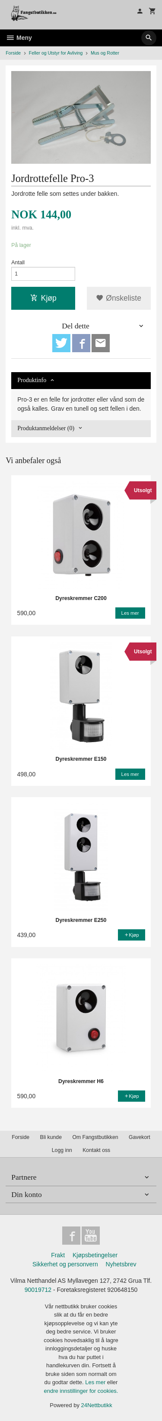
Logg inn (62, 1150)
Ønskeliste (118, 298)
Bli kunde (51, 1137)
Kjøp (43, 298)
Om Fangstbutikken (95, 1137)
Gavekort (139, 1137)
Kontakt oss (96, 1150)
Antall (18, 263)
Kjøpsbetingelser (95, 1255)
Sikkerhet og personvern (65, 1264)
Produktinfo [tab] (31, 380)
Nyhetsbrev (121, 1264)
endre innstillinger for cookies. (81, 1391)
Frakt (58, 1255)
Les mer (96, 1382)
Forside (13, 52)
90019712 (38, 1289)
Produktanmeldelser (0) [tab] (45, 428)
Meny (19, 37)
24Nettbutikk (96, 1405)
